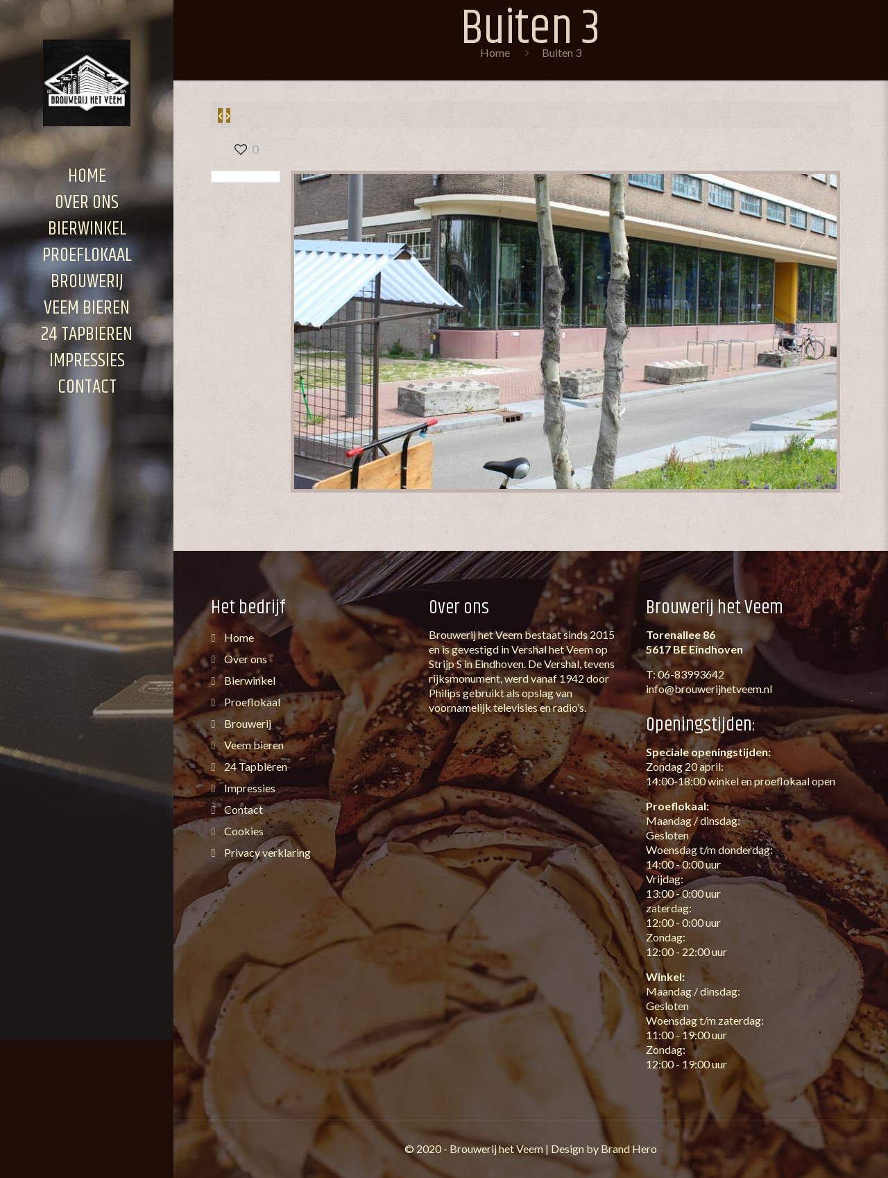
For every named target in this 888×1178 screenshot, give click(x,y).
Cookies (243, 830)
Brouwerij (246, 723)
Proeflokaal (251, 701)
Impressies (248, 787)
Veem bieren (253, 744)
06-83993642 (691, 674)
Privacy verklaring (266, 852)
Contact (242, 809)
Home (495, 52)
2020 (428, 1148)
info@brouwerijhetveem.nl (709, 688)
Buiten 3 (561, 52)
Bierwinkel (248, 680)
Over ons (244, 658)
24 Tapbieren (254, 766)
